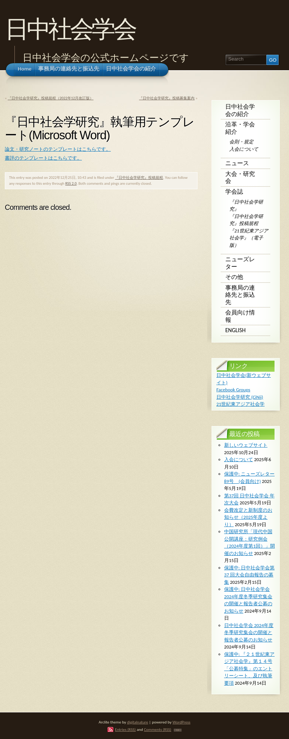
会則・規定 (241, 141)
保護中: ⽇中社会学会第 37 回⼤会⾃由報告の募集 (249, 575)
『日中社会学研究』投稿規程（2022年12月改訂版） (51, 98)
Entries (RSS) (125, 729)
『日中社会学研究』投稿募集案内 (167, 98)
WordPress (181, 722)
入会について (243, 149)
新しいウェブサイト (246, 445)
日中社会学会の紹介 (240, 110)
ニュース (237, 163)
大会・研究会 (240, 177)
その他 (234, 276)
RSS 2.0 (71, 183)
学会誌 (234, 191)
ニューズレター (240, 263)
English (235, 330)
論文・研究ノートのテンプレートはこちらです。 (58, 149)
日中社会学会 (70, 29)
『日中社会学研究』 (246, 205)
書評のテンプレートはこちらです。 (43, 158)
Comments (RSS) (157, 729)
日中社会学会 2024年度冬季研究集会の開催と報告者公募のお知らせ (248, 633)
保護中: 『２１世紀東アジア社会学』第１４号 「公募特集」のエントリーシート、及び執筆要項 (249, 668)
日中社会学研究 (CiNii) (239, 397)
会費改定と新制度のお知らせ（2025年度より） (248, 517)
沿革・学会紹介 (240, 128)
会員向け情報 (240, 316)
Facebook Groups (233, 389)
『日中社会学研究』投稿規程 (139, 177)
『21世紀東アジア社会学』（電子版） (248, 238)
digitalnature (137, 722)
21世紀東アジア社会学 (240, 404)
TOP (177, 730)
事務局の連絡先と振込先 (240, 295)
